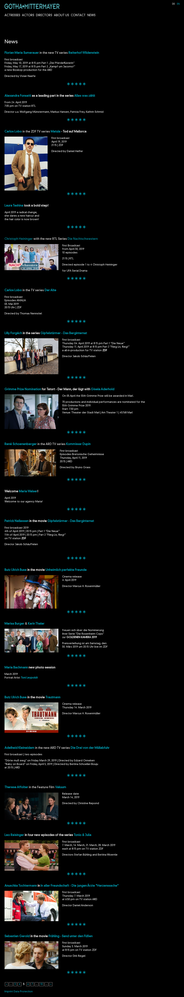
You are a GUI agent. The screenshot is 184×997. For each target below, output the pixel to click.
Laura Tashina (13, 205)
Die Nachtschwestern (83, 239)
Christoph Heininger (18, 239)
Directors (44, 15)
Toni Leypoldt (29, 678)
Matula (55, 131)
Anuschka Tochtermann (20, 885)
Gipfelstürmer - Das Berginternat (63, 333)
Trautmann (52, 697)
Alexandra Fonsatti (17, 96)
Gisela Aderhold (102, 389)
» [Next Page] (50, 984)
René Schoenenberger (20, 444)
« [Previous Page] (6, 984)
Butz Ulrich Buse (15, 570)
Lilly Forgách (13, 333)
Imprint (8, 991)
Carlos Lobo (13, 131)
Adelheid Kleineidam (19, 748)
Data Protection (23, 991)
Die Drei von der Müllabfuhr (90, 748)
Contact (78, 15)
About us (61, 15)
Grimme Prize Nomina (20, 389)
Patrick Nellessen (16, 521)
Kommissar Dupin (78, 444)
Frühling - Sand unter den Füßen (71, 936)
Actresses (12, 15)
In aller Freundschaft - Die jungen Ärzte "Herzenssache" (80, 885)
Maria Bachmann (16, 667)
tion (38, 389)
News (91, 15)
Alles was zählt (84, 96)
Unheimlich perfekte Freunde (66, 570)
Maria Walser (28, 491)
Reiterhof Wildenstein (83, 53)
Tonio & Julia (82, 835)
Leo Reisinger (14, 835)
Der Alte (50, 290)
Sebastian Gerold (17, 936)
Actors (28, 15)
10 (41, 984)
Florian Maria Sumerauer (21, 53)
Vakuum (60, 787)
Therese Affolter (16, 787)
